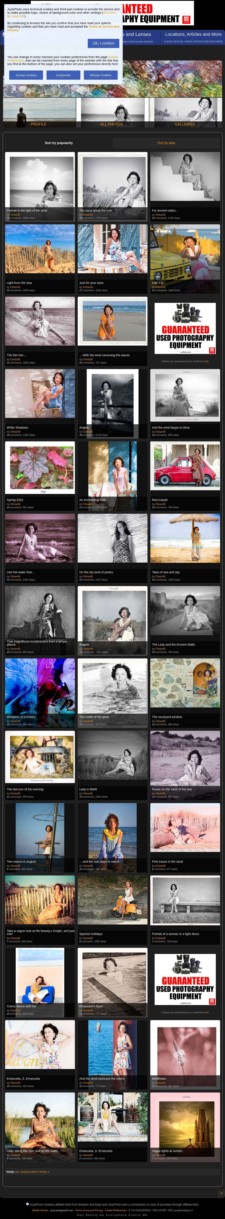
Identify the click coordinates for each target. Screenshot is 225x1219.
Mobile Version (40, 1210)
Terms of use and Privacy (89, 1210)
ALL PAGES (22, 1171)
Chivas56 (15, 214)
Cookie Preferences (115, 1210)
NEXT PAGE (40, 1171)
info (206, 361)
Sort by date (166, 143)
